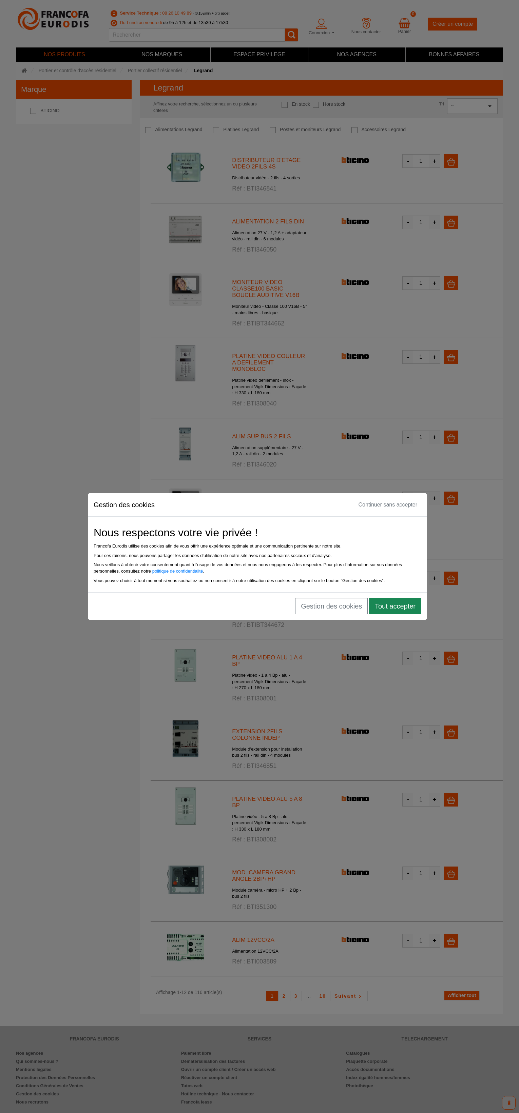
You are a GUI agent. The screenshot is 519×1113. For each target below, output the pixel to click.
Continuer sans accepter (390, 505)
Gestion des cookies (333, 606)
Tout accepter (397, 606)
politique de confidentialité (179, 571)
